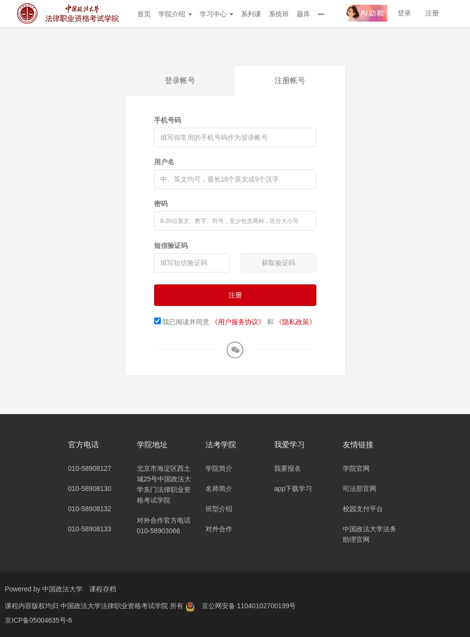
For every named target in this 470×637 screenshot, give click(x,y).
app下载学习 (293, 488)
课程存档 (102, 589)
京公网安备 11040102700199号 (249, 606)
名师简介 (218, 488)
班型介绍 (218, 509)
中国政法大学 (62, 589)
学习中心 (216, 14)
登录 (404, 13)
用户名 (164, 162)
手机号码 (167, 120)
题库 (303, 14)
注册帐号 (290, 80)
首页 (144, 14)
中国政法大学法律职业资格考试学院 (115, 606)
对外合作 (218, 529)
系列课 (251, 14)
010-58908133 (89, 529)
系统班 (279, 14)
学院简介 (218, 468)
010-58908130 (89, 488)
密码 (161, 204)
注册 (432, 13)
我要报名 (287, 468)
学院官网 (356, 468)
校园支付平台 (363, 509)
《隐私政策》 (296, 322)
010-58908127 (89, 468)
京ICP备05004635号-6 (38, 620)
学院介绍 (175, 14)
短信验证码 (171, 245)
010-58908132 (89, 509)
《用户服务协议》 (238, 322)
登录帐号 (180, 80)
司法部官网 (359, 488)
